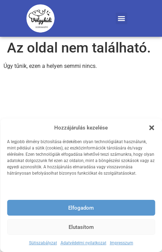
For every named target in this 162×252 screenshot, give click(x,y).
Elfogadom (81, 208)
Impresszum (121, 242)
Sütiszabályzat (43, 242)
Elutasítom (81, 227)
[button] (151, 127)
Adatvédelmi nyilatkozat (83, 242)
